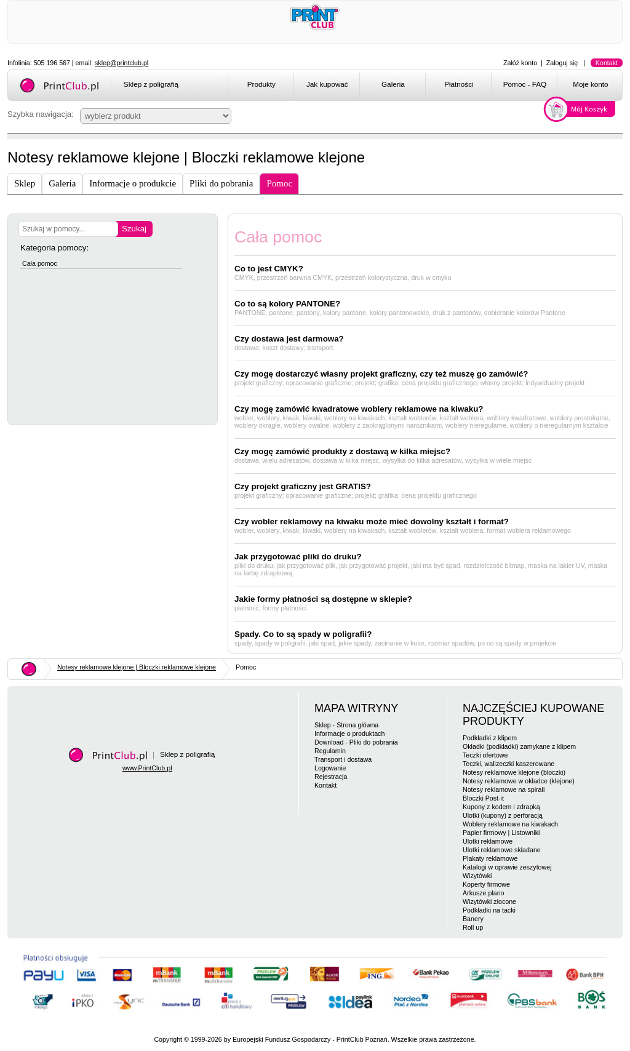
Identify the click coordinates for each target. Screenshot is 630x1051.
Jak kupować (327, 84)
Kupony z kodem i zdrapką (501, 806)
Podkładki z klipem (490, 737)
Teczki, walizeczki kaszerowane (508, 763)
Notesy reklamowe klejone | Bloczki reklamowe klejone (136, 667)
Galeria (393, 84)
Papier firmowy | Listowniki (501, 832)
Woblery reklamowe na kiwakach (510, 824)
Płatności (459, 84)
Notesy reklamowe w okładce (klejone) (519, 781)
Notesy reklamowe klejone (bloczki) (514, 772)
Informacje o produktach (349, 733)
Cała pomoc (39, 263)
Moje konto (590, 84)
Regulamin (330, 750)
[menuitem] (260, 86)
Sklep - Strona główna (346, 725)
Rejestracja (330, 776)
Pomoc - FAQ (524, 84)
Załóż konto (520, 62)
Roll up (473, 927)
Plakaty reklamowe (490, 858)
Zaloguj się (562, 62)
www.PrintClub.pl (147, 768)
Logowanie (330, 768)
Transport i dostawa (343, 759)
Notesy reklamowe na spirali (503, 789)
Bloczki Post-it (483, 798)
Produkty (261, 84)
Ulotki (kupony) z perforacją (503, 815)
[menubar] (427, 86)
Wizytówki (477, 875)
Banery (473, 918)
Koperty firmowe (486, 884)
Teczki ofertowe (485, 755)
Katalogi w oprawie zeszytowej (507, 867)
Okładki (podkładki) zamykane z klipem (519, 746)
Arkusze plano (483, 893)
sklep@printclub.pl (121, 62)
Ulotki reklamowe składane (502, 849)
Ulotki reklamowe (487, 841)
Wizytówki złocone (489, 901)
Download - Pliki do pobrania (356, 742)
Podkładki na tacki (489, 910)
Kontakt (607, 62)
